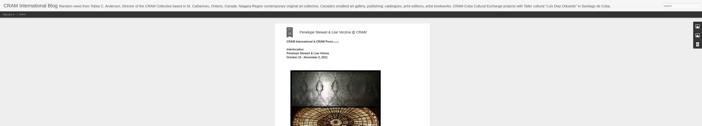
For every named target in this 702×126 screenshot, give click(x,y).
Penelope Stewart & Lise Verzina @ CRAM (333, 32)
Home (22, 14)
